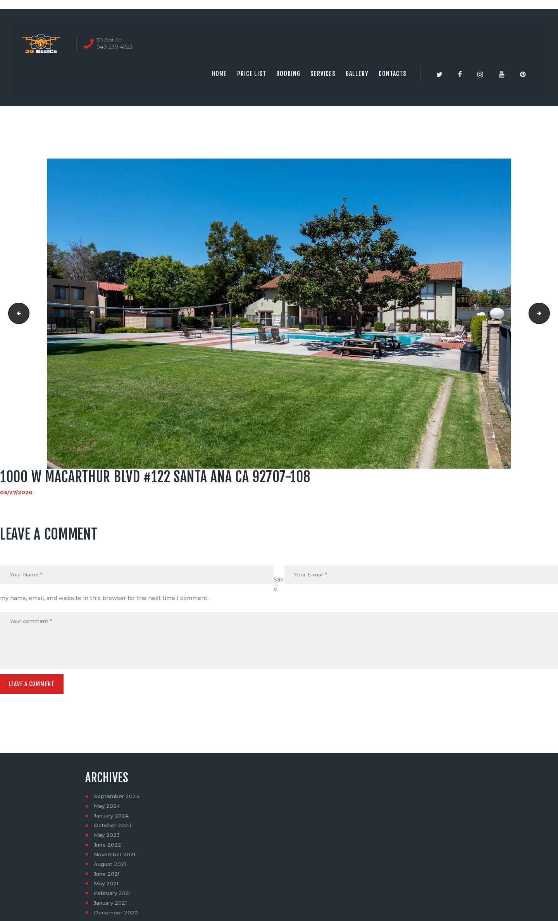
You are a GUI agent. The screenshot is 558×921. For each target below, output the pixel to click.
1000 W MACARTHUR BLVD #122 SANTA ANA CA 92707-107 (17, 313)
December (117, 915)
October (113, 827)
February (114, 895)
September (117, 798)
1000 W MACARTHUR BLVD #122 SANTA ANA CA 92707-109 (547, 313)
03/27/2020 (16, 492)
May (107, 808)
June (108, 847)
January (112, 818)
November (116, 857)
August (111, 866)
